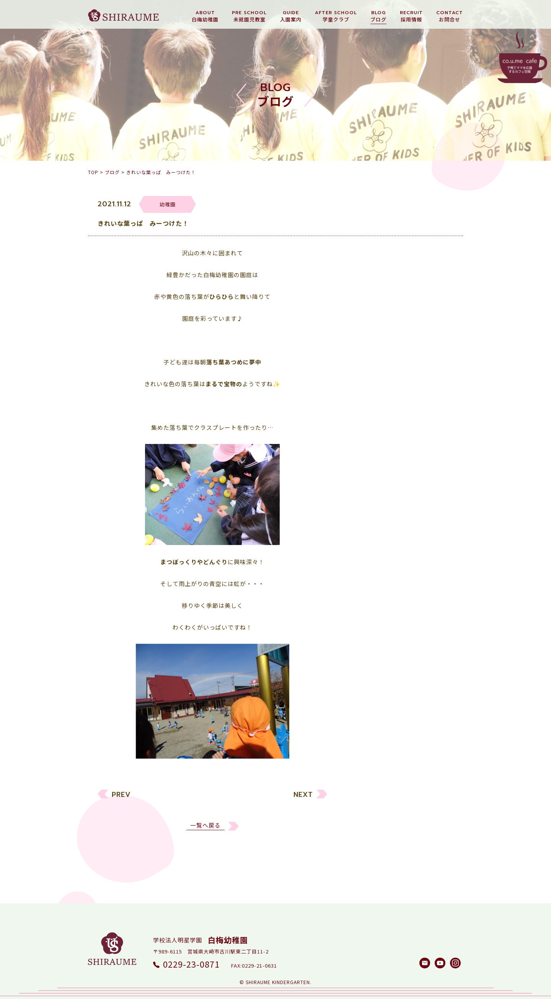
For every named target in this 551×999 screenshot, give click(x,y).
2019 (363, 690)
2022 (363, 646)
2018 (363, 704)
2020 (363, 675)
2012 (363, 792)
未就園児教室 (374, 493)
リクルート (371, 507)
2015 (363, 748)
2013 (363, 777)
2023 (363, 632)
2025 (363, 603)
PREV (121, 799)
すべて (364, 464)
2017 (363, 719)
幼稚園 (365, 478)
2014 (363, 763)
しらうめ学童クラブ (383, 536)
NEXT (303, 799)
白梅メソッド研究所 (383, 551)
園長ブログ (371, 522)
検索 (438, 830)
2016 (363, 734)
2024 (363, 617)
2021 (363, 661)
